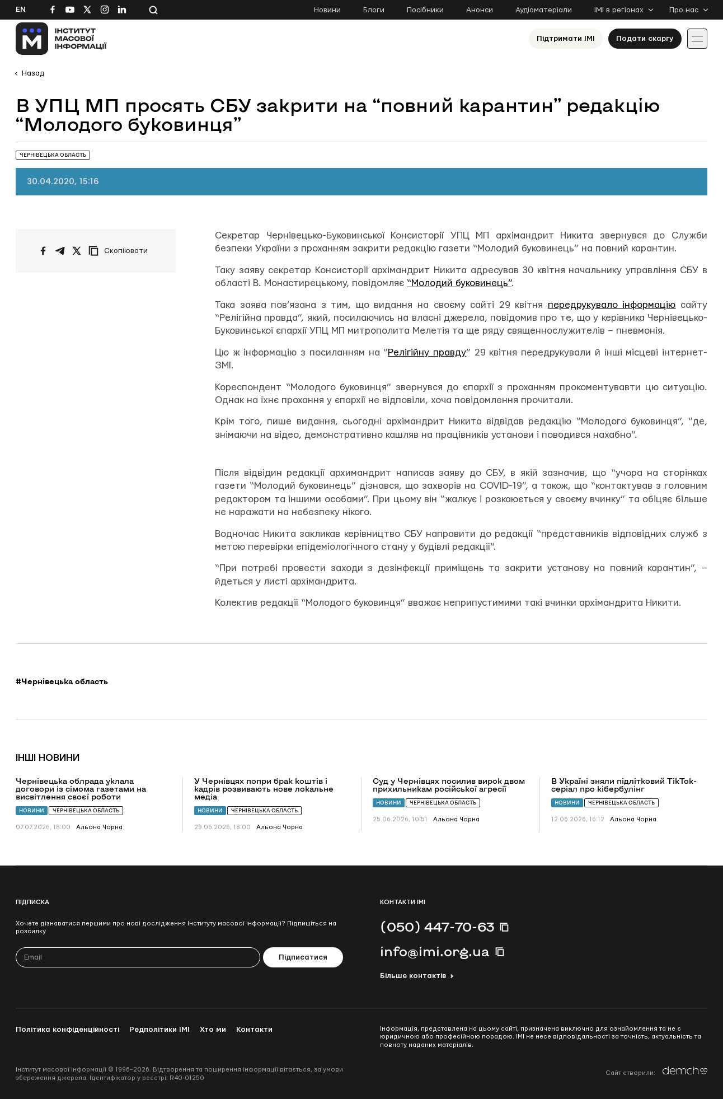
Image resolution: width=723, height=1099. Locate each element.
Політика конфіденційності (67, 1029)
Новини (327, 10)
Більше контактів (413, 976)
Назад (33, 73)
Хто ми (213, 1029)
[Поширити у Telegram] (60, 251)
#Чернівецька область (62, 681)
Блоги (373, 10)
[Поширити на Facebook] (43, 251)
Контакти (254, 1029)
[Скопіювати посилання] (120, 251)
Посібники (425, 10)
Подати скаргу (645, 39)
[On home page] (61, 38)
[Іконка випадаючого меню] (697, 39)
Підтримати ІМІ (566, 39)
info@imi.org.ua (435, 951)
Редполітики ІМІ (159, 1029)
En (21, 9)
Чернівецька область (86, 810)
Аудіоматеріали (543, 10)
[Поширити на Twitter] (77, 251)
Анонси (479, 10)
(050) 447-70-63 (437, 926)
